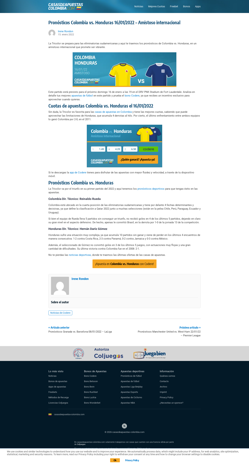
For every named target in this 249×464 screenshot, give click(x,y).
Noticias (138, 6)
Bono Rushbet (91, 392)
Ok (115, 460)
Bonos (186, 6)
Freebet (174, 6)
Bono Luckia (90, 397)
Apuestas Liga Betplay (131, 386)
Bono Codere (90, 376)
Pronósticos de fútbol (131, 376)
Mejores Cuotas (156, 6)
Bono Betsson (91, 381)
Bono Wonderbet (92, 402)
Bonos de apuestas (57, 381)
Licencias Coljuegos (58, 402)
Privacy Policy (166, 397)
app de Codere (78, 172)
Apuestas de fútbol (130, 381)
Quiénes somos (167, 376)
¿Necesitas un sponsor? (171, 402)
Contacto (164, 381)
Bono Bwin (89, 386)
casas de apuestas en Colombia (113, 111)
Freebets (52, 392)
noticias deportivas (80, 255)
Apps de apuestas (57, 386)
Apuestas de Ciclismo (131, 397)
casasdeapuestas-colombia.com (69, 414)
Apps (198, 6)
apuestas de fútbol (82, 95)
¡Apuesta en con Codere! (124, 264)
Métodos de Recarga (58, 397)
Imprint (163, 392)
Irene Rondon (80, 279)
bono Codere (132, 95)
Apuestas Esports (129, 392)
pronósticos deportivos (150, 188)
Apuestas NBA (128, 402)
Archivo (163, 386)
